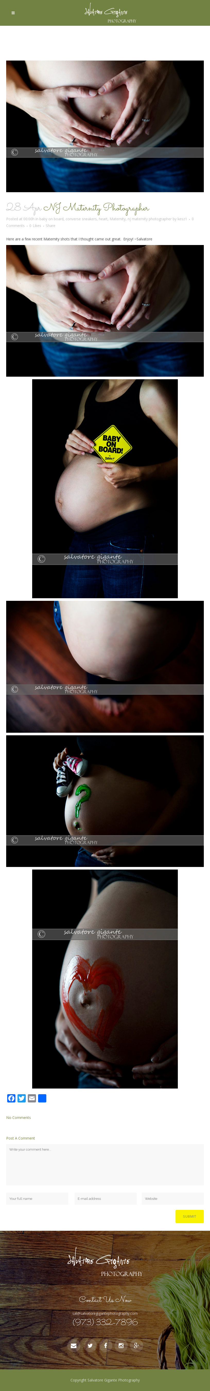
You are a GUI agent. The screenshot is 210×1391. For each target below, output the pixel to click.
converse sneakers (81, 218)
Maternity (118, 218)
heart (103, 218)
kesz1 (182, 218)
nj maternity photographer (150, 218)
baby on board (51, 218)
